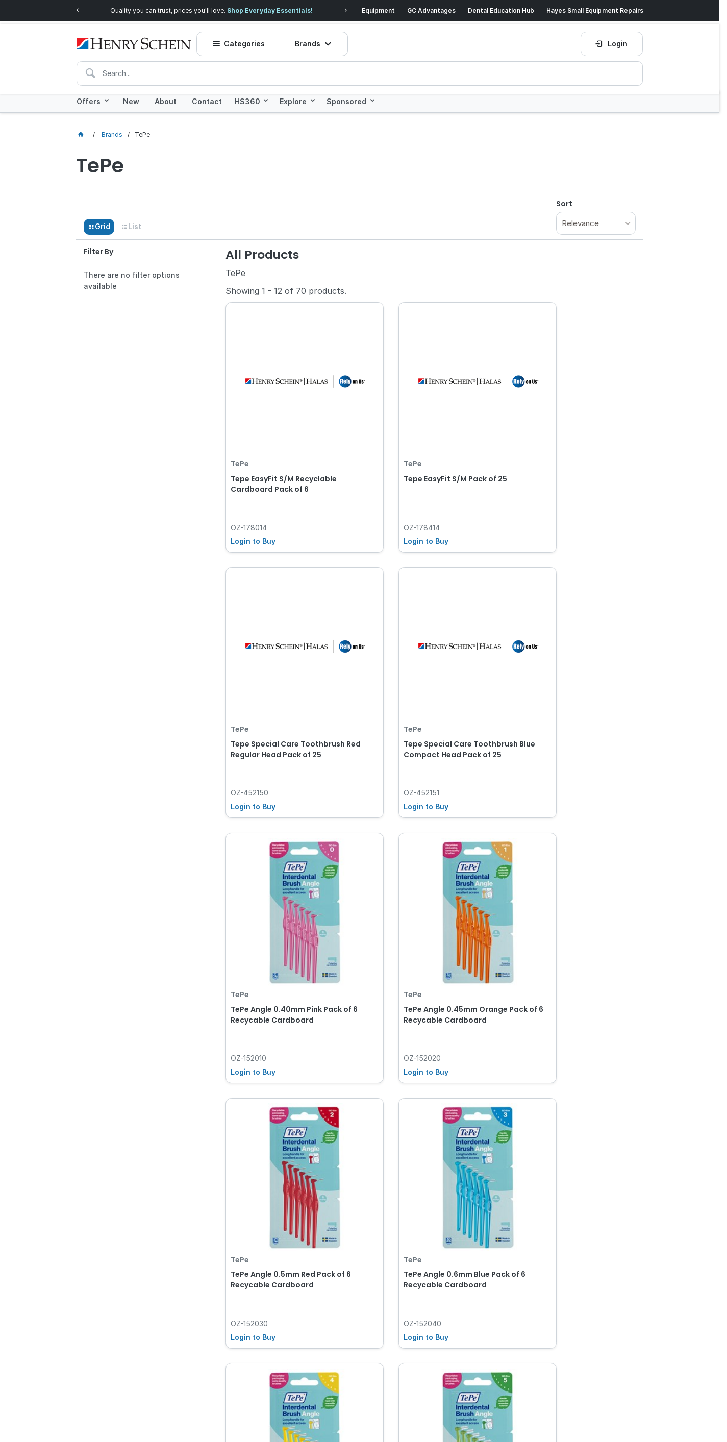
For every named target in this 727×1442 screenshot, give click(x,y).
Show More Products (435, 1252)
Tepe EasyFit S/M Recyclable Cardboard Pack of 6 (284, 449)
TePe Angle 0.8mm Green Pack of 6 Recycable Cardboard (287, 1150)
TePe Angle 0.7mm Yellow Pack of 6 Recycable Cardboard (571, 916)
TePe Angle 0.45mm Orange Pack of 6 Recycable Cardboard (566, 688)
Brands (311, 38)
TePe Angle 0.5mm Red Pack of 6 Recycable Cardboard (288, 916)
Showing (285, 288)
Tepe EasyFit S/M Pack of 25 (424, 444)
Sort (564, 200)
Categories (248, 38)
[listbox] (596, 219)
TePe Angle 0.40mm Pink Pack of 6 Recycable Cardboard (428, 683)
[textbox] (359, 67)
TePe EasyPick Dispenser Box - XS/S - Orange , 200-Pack (570, 1150)
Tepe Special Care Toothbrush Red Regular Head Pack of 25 (571, 449)
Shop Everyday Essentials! (270, 9)
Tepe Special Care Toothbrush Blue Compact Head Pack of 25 (288, 683)
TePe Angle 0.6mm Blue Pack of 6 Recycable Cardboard (430, 916)
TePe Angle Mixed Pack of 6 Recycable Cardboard (422, 1150)
